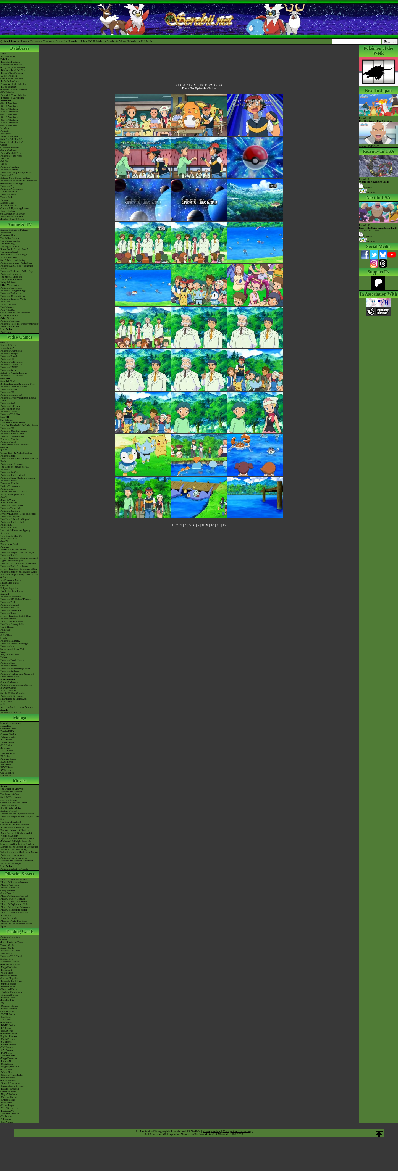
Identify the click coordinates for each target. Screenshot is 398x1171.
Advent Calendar (8, 205)
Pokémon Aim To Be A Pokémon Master (16, 267)
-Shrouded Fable (8, 989)
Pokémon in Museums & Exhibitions (18, 180)
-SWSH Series (7, 1014)
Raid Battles (6, 953)
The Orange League (10, 240)
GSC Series (6, 745)
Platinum (4, 546)
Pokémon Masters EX (11, 364)
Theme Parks (6, 197)
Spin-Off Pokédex (9, 136)
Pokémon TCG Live (10, 414)
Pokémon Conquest (10, 516)
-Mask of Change (9, 1097)
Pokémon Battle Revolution (14, 566)
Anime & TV (19, 224)
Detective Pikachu (9, 439)
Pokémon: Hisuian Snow (12, 296)
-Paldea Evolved (8, 1008)
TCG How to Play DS (11, 535)
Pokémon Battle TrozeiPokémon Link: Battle (19, 460)
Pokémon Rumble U (10, 511)
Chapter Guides (8, 734)
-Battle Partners (8, 1080)
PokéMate (5, 629)
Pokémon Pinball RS (10, 610)
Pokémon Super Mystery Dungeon (17, 477)
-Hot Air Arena (7, 1077)
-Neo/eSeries (6, 1030)
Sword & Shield (8, 381)
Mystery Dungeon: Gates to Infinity (18, 513)
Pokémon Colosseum (10, 596)
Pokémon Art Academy (11, 464)
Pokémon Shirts (8, 194)
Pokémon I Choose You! (12, 855)
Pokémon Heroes (8, 805)
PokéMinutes (7, 307)
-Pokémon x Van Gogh (11, 183)
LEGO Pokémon (8, 191)
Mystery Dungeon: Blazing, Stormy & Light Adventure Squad (19, 559)
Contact (47, 41)
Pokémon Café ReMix (11, 361)
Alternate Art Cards (10, 950)
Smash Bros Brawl (9, 582)
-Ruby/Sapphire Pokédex (12, 67)
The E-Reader (7, 627)
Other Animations (9, 315)
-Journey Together (9, 978)
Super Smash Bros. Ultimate (14, 444)
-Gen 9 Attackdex (9, 125)
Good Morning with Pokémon (15, 312)
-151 (2, 1003)
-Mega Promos (7, 1039)
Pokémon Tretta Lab (10, 508)
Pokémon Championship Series (16, 172)
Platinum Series (8, 759)
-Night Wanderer (8, 1094)
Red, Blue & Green (9, 654)
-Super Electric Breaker (12, 1086)
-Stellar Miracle (8, 1091)
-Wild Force (6, 1102)
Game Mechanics (9, 150)
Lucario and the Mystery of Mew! (17, 813)
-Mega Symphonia (9, 1066)
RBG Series (6, 739)
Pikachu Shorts (19, 874)
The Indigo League (9, 238)
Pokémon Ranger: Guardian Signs (17, 552)
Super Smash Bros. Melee (13, 649)
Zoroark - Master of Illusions (14, 830)
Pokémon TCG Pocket (11, 375)
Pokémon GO (7, 359)
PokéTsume (6, 332)
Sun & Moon (6, 419)
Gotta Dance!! (7, 893)
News (3, 53)
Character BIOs (8, 728)
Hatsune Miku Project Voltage (15, 177)
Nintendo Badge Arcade (12, 494)
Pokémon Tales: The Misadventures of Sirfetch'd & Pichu (19, 325)
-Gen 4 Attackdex (9, 111)
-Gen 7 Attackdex (9, 119)
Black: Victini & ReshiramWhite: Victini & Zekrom (17, 834)
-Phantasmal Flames (10, 964)
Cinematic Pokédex (10, 147)
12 (220, 84)
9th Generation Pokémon (12, 213)
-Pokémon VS (7, 1110)
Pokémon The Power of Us (13, 857)
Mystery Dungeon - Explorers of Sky (18, 569)
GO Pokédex (96, 41)
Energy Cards (7, 947)
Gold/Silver (6, 635)
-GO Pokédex (7, 92)
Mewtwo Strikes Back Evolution (16, 860)
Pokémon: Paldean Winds (13, 298)
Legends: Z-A (7, 348)
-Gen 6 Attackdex (9, 117)
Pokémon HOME (9, 389)
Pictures (367, 192)
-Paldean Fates (7, 997)
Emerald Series (7, 753)
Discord (60, 41)
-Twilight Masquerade (11, 992)
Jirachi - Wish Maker (10, 808)
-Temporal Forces (9, 994)
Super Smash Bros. (9, 676)
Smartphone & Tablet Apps (13, 698)
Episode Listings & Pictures (14, 229)
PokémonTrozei (8, 618)
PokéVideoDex (7, 309)
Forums (35, 41)
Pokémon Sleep (8, 370)
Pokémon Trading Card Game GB (17, 673)
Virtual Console (8, 690)
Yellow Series (7, 742)
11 (215, 84)
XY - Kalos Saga (8, 257)
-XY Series (5, 1019)
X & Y (3, 450)
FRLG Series (6, 750)
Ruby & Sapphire (9, 588)
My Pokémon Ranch (10, 580)
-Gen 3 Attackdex (9, 108)
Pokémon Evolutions (10, 293)
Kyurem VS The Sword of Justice (17, 838)
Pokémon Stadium (9, 671)
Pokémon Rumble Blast (12, 522)
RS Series (5, 748)
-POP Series (6, 1052)
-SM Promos (6, 1047)
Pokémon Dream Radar (11, 505)
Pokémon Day (7, 186)
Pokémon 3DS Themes (11, 696)
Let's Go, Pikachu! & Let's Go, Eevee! (19, 425)
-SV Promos (6, 1041)
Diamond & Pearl (9, 544)
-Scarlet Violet (7, 1011)
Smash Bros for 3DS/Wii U (14, 491)
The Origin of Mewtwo (11, 788)
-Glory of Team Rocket (11, 1075)
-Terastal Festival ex (10, 1083)
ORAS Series (7, 772)
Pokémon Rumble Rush (12, 433)
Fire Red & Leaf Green (11, 591)
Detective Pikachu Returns (13, 372)
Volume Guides (8, 736)
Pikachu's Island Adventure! (14, 901)
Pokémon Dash (7, 602)
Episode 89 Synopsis (374, 183)
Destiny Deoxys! (8, 810)
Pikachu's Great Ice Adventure (15, 907)
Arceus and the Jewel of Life (14, 827)
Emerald (4, 593)
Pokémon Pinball (8, 665)
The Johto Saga (8, 243)
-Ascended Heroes (9, 961)
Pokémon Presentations (11, 189)
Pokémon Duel (7, 488)
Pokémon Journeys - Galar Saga (16, 263)
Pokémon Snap (7, 662)
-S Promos (5, 1119)
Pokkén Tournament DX (12, 436)
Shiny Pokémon (8, 282)
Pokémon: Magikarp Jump (13, 430)
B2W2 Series (7, 767)
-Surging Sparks (8, 983)
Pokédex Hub (76, 41)
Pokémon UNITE (9, 367)
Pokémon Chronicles (10, 274)
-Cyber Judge (7, 1105)
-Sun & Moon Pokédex (11, 78)
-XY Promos (6, 1050)
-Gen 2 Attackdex (9, 106)
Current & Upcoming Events (14, 208)
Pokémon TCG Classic (11, 956)
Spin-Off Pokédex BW (11, 142)
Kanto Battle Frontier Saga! (14, 249)
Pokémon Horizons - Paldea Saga (16, 271)
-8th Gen (4, 161)
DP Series (5, 756)
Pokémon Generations (11, 287)
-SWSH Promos (8, 1044)
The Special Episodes (11, 276)
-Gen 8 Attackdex (9, 122)
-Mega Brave (6, 1063)
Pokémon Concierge (10, 321)
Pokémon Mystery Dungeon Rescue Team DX (18, 399)
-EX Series (5, 1028)
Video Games (19, 337)
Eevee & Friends (8, 918)
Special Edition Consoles (12, 693)
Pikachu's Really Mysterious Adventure (14, 914)
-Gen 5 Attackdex (9, 114)
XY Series (5, 770)
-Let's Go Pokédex (9, 81)
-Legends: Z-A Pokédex (12, 97)
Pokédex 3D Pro (8, 527)
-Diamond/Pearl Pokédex (12, 70)
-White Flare (6, 972)
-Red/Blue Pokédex (10, 61)
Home (23, 41)
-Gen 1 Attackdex (9, 103)
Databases (19, 48)
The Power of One (9, 794)
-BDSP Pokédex (8, 86)
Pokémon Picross (8, 480)
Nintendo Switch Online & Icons (16, 707)
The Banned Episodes (11, 279)
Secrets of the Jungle (10, 863)
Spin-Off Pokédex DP (11, 139)
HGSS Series (6, 761)
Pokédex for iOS (8, 538)
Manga (19, 717)
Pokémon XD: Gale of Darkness (16, 599)
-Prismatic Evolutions (11, 981)
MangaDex (5, 725)
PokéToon (5, 301)
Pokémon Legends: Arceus (13, 386)
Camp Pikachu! (8, 890)
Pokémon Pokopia (9, 353)
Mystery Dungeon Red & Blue (15, 615)
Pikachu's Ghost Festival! (13, 898)
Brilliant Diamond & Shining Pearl (17, 384)
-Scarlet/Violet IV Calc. (12, 153)
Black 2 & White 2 (9, 502)
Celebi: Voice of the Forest (13, 802)
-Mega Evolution (8, 967)
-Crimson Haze (7, 1099)
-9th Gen (4, 158)
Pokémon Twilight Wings (13, 290)
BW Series (5, 764)
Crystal (3, 638)
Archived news (7, 56)
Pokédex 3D (6, 524)
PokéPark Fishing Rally (12, 624)
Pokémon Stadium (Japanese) (15, 668)
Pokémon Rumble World (12, 475)
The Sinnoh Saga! (9, 251)
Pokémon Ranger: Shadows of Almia (18, 571)
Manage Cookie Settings (238, 1131)
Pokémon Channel (9, 604)
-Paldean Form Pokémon (12, 219)
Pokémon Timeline (9, 166)
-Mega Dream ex (8, 1058)
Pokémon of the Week (11, 155)
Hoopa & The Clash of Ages (14, 849)
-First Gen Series (8, 1033)
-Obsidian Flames (9, 1005)
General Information (10, 723)
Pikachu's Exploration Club (14, 904)
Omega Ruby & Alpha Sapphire (16, 453)
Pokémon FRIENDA (10, 712)
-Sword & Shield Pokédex (13, 84)
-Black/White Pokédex (11, 73)
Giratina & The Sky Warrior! (14, 824)
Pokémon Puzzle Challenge (14, 643)
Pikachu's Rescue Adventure (14, 882)
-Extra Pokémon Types (11, 942)
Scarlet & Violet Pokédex (122, 41)
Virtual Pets (6, 701)
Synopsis (365, 235)
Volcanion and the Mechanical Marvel (19, 852)
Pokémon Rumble (9, 555)
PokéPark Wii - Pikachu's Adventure (18, 563)
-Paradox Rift (7, 1000)
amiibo (3, 704)
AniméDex (5, 232)
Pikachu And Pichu (9, 884)
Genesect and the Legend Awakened (18, 844)
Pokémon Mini (7, 646)
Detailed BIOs (7, 731)
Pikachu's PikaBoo (9, 887)
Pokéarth (146, 41)
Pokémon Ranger (8, 613)
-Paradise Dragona (9, 1088)
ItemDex (4, 128)
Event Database (8, 211)
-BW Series (6, 1022)
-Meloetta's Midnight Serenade (15, 841)
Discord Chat (7, 202)
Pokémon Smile (8, 403)
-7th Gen (4, 164)
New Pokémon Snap (10, 408)
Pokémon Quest (8, 442)
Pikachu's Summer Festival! (14, 896)
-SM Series (5, 1017)
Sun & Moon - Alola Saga (13, 260)
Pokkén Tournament (10, 486)
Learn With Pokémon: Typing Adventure (15, 531)
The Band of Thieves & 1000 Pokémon (14, 468)
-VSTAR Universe (9, 1108)
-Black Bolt (6, 970)
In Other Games (8, 687)
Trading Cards (20, 931)
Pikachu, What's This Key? (13, 920)
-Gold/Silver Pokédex (11, 64)
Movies (20, 780)
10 (210, 84)
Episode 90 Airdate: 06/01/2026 (378, 228)
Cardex (3, 144)
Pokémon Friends (9, 356)
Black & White (7, 500)
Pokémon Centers (9, 169)
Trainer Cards (7, 945)
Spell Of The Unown (10, 797)
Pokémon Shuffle (9, 472)
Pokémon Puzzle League (12, 660)
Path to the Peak (8, 304)
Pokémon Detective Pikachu (14, 868)
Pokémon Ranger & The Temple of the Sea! (19, 818)
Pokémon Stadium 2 (10, 640)
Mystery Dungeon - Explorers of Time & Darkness (19, 576)
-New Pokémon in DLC (12, 216)
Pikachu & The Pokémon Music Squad (16, 925)
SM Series (5, 775)
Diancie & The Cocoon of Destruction (19, 846)
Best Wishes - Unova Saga (13, 254)
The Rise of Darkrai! (10, 822)
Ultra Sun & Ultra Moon (12, 422)
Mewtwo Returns (8, 799)
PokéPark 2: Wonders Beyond (15, 519)
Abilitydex (5, 133)
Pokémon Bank (7, 455)
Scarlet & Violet (8, 345)
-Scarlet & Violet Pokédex (13, 95)
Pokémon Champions (11, 350)
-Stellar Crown (7, 986)
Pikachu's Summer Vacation (14, 879)
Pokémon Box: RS (9, 607)
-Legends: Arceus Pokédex (13, 89)
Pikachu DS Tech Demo (12, 621)
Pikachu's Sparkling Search (13, 909)
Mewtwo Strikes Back (11, 791)
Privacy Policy (211, 1131)
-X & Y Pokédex (8, 75)
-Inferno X (5, 1061)
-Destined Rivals (8, 975)
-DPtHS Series (7, 1025)
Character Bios (7, 235)
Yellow (3, 657)
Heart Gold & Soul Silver (13, 549)
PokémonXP (6, 175)
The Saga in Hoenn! (10, 246)
